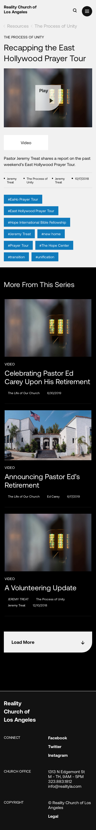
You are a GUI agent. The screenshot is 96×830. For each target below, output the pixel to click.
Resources (18, 26)
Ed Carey (53, 496)
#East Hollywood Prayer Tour (31, 219)
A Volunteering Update (41, 587)
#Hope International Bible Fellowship (37, 230)
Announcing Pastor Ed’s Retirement (42, 480)
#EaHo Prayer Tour (23, 207)
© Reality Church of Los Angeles (69, 805)
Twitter (54, 746)
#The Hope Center (54, 253)
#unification (45, 265)
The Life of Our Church (24, 393)
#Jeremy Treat (19, 242)
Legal (53, 816)
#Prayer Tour (18, 253)
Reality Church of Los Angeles (20, 9)
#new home (51, 242)
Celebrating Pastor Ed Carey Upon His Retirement (47, 377)
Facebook (57, 737)
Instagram (58, 755)
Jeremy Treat (16, 605)
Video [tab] (26, 142)
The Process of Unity (56, 26)
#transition (16, 265)
